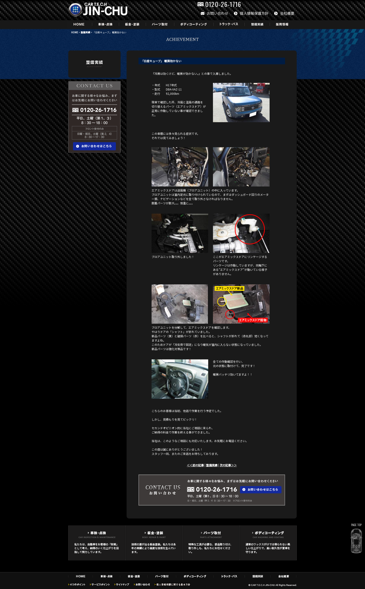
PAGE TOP (356, 525)
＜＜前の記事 (195, 465)
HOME (74, 32)
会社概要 (284, 13)
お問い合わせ (214, 13)
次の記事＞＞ (228, 465)
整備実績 (85, 32)
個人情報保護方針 (251, 13)
